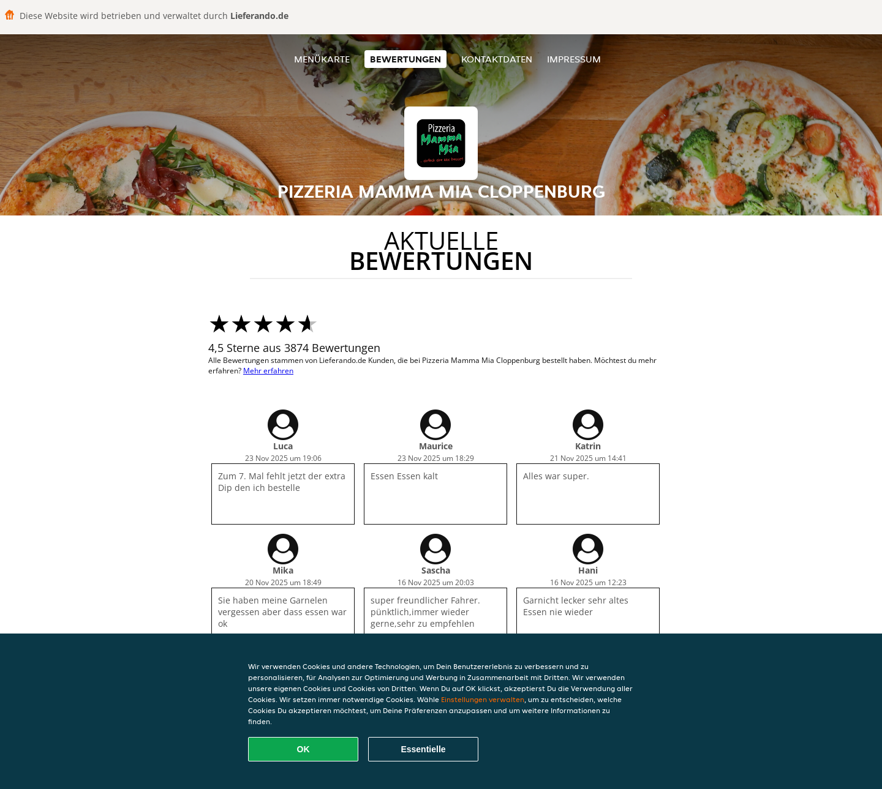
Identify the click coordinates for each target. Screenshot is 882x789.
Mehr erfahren (268, 370)
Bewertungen (405, 59)
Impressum (574, 59)
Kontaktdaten (496, 59)
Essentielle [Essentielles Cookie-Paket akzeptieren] (423, 749)
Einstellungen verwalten (482, 699)
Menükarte (322, 59)
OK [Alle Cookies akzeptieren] (303, 749)
